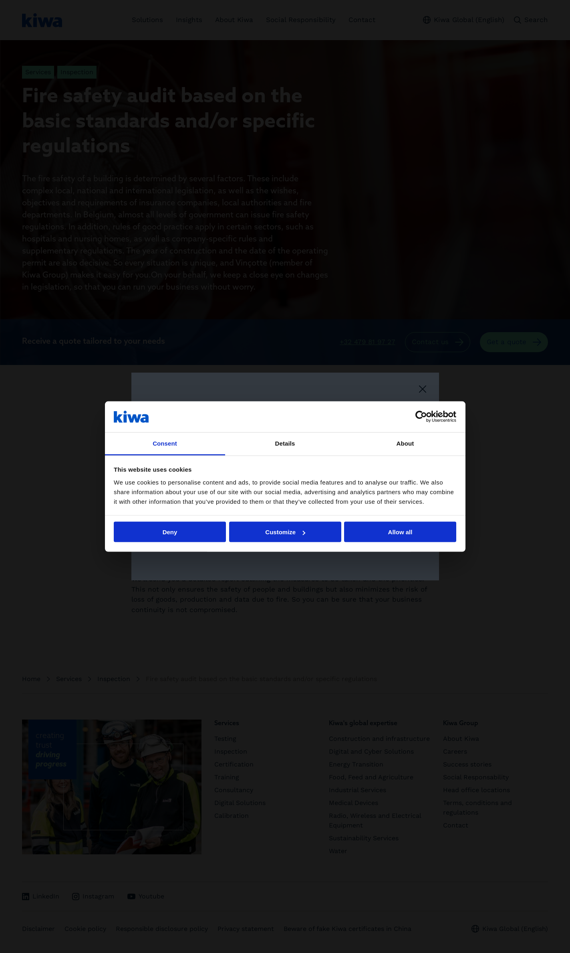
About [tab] (405, 443)
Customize (285, 532)
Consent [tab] (165, 443)
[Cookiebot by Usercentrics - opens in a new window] (421, 417)
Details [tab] (285, 443)
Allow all (400, 532)
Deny (170, 532)
